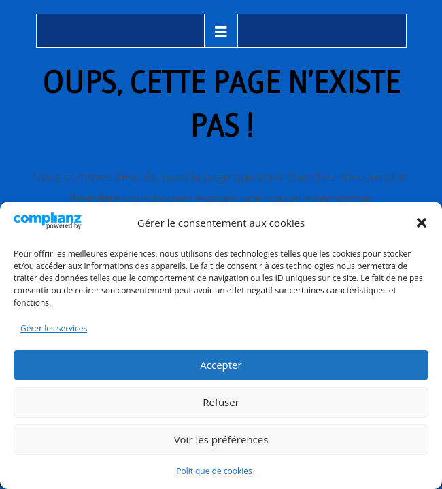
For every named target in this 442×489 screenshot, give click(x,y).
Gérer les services (53, 328)
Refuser (221, 402)
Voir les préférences (221, 439)
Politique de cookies (214, 471)
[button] (421, 223)
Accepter (220, 365)
